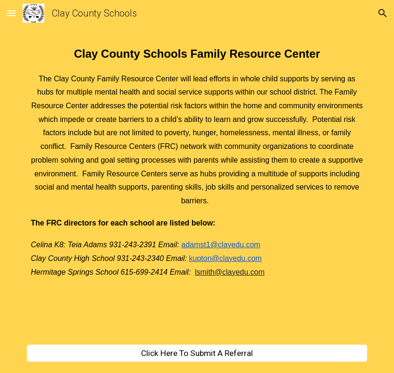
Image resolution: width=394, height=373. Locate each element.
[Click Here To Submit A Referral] (197, 353)
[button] (11, 13)
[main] (197, 191)
